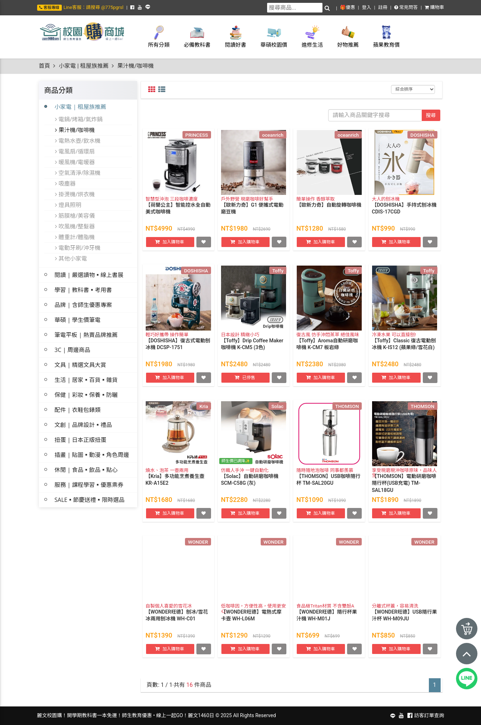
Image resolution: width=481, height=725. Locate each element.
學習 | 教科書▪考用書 (83, 290)
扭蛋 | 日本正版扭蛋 (80, 440)
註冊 (382, 7)
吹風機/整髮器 (75, 226)
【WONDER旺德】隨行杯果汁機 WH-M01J (326, 621)
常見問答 (406, 7)
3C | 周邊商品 (72, 350)
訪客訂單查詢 (429, 715)
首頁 (44, 65)
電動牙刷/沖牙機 (78, 248)
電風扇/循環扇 (75, 151)
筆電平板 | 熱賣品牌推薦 (86, 335)
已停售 (248, 383)
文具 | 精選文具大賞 (80, 365)
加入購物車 (173, 248)
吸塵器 (65, 183)
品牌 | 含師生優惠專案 (83, 305)
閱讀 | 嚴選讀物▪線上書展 (89, 275)
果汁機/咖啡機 (75, 130)
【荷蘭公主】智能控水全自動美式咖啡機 (178, 214)
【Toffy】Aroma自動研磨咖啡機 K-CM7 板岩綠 (327, 350)
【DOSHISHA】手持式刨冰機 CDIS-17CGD (404, 214)
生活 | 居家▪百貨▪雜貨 (86, 380)
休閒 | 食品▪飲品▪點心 (86, 470)
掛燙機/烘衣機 (75, 194)
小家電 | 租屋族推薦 (84, 65)
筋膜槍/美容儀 (75, 216)
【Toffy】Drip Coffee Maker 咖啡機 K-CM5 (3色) (252, 350)
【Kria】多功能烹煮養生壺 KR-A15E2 (175, 486)
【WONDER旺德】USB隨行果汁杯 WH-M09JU (404, 621)
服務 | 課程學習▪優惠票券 (89, 485)
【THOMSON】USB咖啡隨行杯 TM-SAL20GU (328, 486)
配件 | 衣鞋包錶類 (78, 410)
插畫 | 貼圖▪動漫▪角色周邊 (92, 455)
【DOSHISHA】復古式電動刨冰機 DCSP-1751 (178, 350)
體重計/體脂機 (75, 237)
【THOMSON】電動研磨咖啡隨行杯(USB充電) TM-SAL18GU (404, 489)
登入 (366, 7)
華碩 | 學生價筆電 (78, 320)
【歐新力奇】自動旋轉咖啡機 (328, 211)
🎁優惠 (347, 7)
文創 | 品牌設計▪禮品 (83, 425)
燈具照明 (68, 205)
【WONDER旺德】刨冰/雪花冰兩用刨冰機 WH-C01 (177, 621)
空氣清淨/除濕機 (78, 173)
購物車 (434, 7)
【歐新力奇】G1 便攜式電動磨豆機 (252, 214)
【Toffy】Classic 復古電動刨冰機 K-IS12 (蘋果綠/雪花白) (404, 350)
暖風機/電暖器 (75, 162)
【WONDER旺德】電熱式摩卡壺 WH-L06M (251, 621)
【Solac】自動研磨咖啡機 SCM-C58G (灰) (250, 486)
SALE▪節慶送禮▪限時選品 (90, 500)
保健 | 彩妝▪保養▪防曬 (86, 395)
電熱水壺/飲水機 (78, 141)
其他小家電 (71, 258)
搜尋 (431, 115)
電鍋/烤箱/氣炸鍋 (79, 119)
